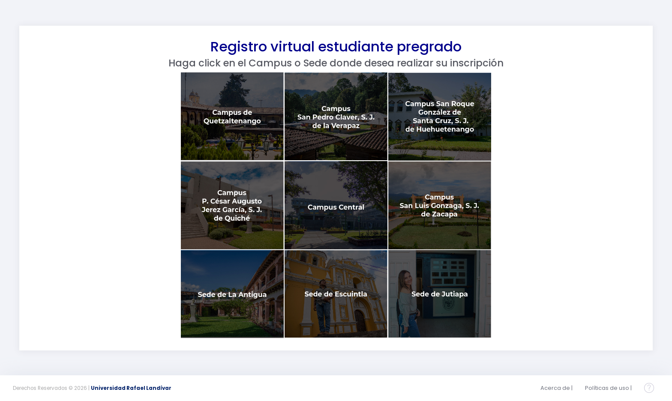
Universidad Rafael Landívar (131, 388)
